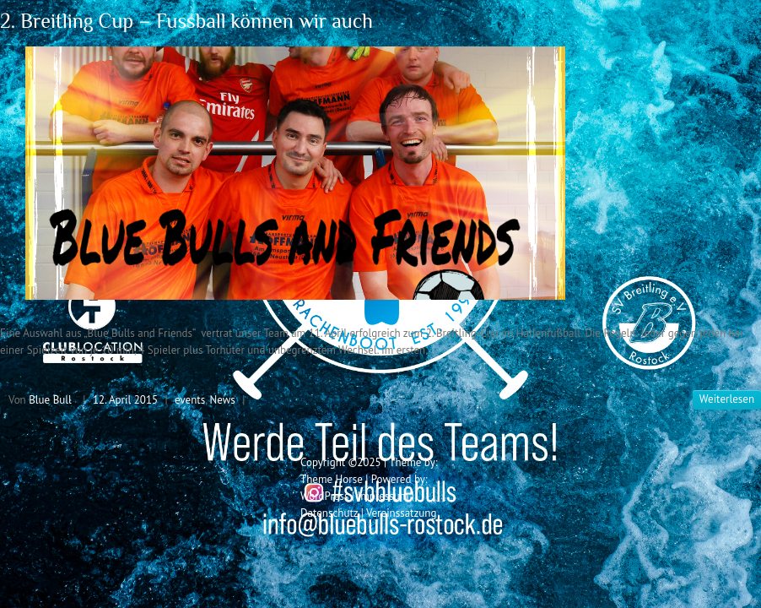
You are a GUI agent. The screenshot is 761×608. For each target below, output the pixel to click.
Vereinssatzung (401, 513)
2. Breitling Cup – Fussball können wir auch (186, 20)
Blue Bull (50, 400)
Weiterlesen (726, 399)
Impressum (382, 496)
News (222, 400)
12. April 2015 (125, 400)
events (190, 400)
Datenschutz (329, 513)
